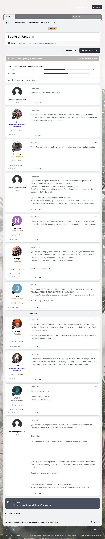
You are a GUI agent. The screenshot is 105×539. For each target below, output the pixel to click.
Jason (17, 366)
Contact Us (9, 535)
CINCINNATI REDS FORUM (48, 43)
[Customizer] (70, 7)
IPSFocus (38, 535)
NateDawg (17, 228)
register (20, 80)
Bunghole (17, 154)
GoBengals (17, 259)
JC (17, 122)
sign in (14, 80)
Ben (17, 296)
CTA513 (17, 398)
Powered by (91, 535)
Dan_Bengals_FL (17, 331)
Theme (31, 535)
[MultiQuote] (32, 102)
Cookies (17, 535)
